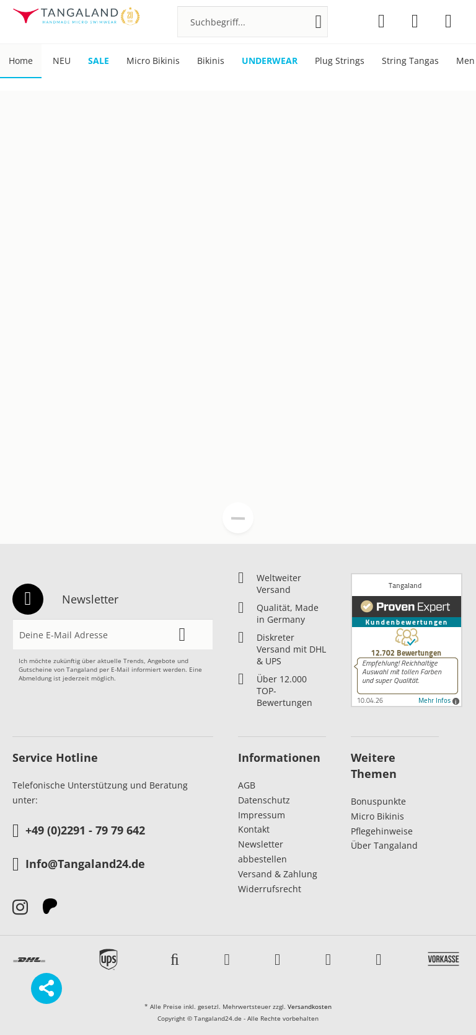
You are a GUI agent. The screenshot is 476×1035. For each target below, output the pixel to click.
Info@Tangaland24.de (78, 865)
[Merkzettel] (381, 21)
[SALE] (98, 61)
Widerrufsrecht (269, 889)
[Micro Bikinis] (153, 61)
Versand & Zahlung (277, 874)
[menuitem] (252, 21)
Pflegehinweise (382, 831)
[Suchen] (318, 21)
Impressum (261, 815)
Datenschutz (264, 800)
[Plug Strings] (339, 61)
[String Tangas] (410, 61)
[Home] (21, 61)
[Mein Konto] (415, 21)
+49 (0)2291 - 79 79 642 (78, 831)
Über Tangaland (384, 845)
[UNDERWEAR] (269, 61)
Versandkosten (310, 1006)
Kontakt (254, 829)
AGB (246, 785)
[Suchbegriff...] (252, 21)
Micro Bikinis (377, 816)
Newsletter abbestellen (262, 851)
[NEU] (61, 61)
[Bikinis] (210, 61)
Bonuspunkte (378, 801)
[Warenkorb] (448, 21)
